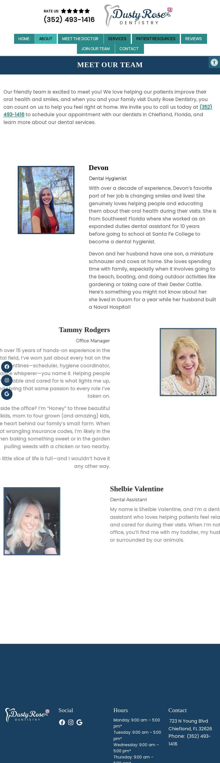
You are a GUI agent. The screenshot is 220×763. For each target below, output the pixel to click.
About (45, 38)
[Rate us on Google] (87, 11)
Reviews (193, 38)
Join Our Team (95, 48)
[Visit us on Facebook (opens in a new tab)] (6, 367)
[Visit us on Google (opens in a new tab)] (6, 394)
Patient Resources (156, 38)
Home (24, 38)
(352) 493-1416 (69, 19)
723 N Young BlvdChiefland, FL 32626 (191, 726)
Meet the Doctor (80, 38)
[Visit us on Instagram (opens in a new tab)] (6, 380)
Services (117, 38)
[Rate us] (75, 11)
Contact (129, 48)
